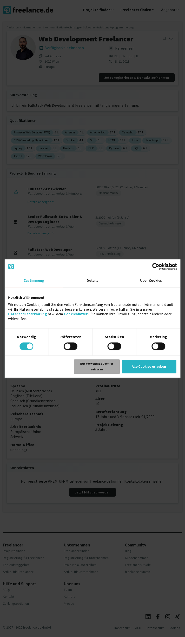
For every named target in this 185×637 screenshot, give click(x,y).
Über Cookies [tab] (151, 280)
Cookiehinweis (76, 314)
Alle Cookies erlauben (149, 366)
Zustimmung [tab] (34, 280)
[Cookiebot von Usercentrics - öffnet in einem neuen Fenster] (156, 266)
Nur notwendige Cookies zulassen (96, 366)
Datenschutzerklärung (27, 314)
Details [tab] (93, 280)
